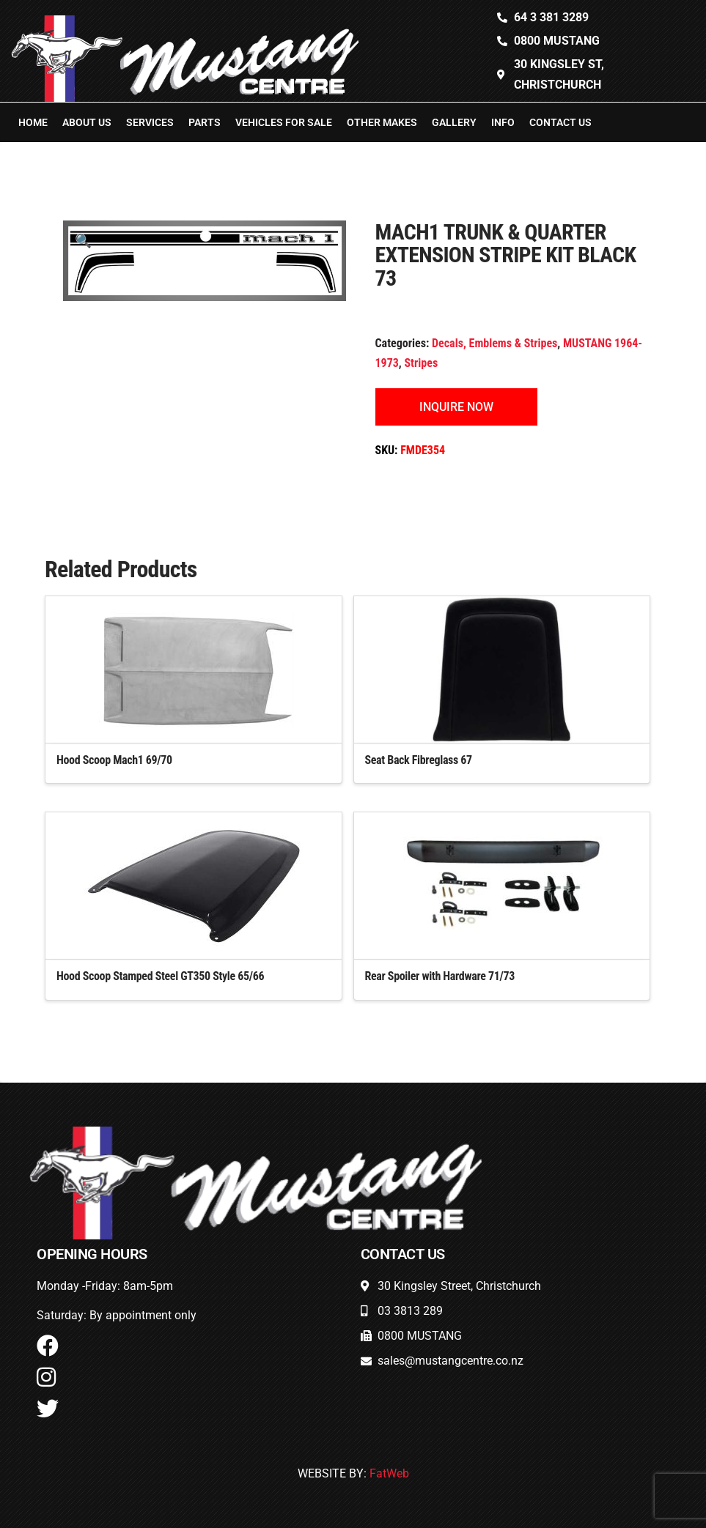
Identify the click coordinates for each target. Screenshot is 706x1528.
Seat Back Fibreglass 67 (418, 760)
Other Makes (382, 122)
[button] (83, 240)
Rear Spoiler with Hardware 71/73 (440, 976)
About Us (86, 122)
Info (503, 122)
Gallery (454, 122)
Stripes (421, 363)
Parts (204, 122)
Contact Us (560, 122)
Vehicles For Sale (283, 122)
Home (33, 122)
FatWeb (389, 1473)
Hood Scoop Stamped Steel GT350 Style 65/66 (160, 976)
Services (150, 122)
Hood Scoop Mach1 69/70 (114, 760)
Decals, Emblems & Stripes (494, 343)
